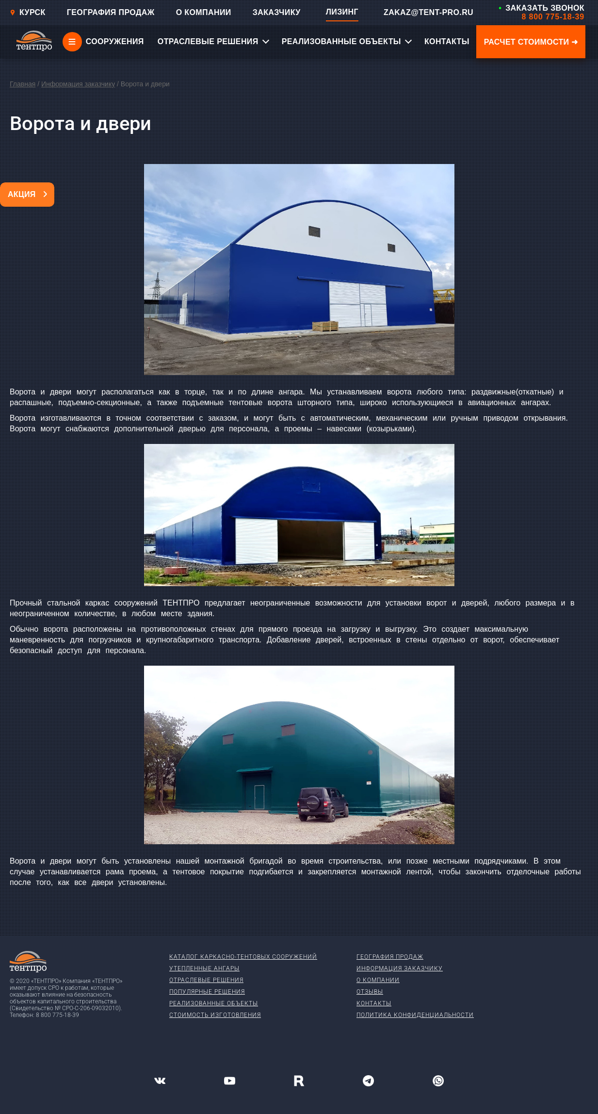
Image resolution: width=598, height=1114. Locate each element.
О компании (378, 980)
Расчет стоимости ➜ (531, 42)
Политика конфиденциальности (415, 1015)
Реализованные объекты (213, 1003)
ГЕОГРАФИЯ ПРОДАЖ (111, 12)
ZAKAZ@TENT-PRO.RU (428, 12)
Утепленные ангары (204, 968)
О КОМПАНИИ (203, 12)
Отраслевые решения (206, 980)
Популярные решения (207, 991)
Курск (28, 12)
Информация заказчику (78, 84)
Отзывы (369, 991)
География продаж (389, 956)
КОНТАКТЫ (446, 41)
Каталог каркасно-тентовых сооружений (243, 956)
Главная (22, 84)
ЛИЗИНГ (342, 12)
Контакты (373, 1003)
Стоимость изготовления (215, 1015)
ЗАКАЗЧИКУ (277, 12)
